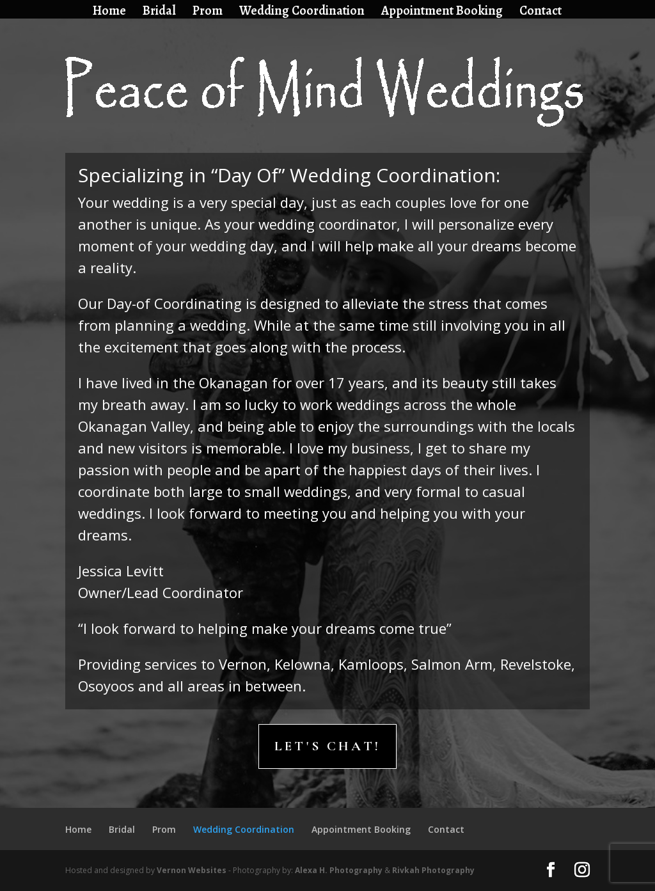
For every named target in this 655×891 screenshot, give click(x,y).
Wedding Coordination (302, 12)
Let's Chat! (327, 746)
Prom (208, 12)
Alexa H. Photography (339, 870)
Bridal (159, 12)
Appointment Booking (442, 12)
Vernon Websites (191, 870)
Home (109, 12)
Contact (540, 12)
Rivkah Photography (433, 870)
